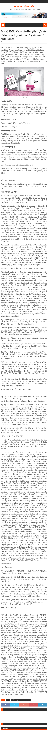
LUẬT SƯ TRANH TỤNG (25, 700)
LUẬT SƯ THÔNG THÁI (24, 6)
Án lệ (8, 700)
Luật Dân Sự (15, 700)
